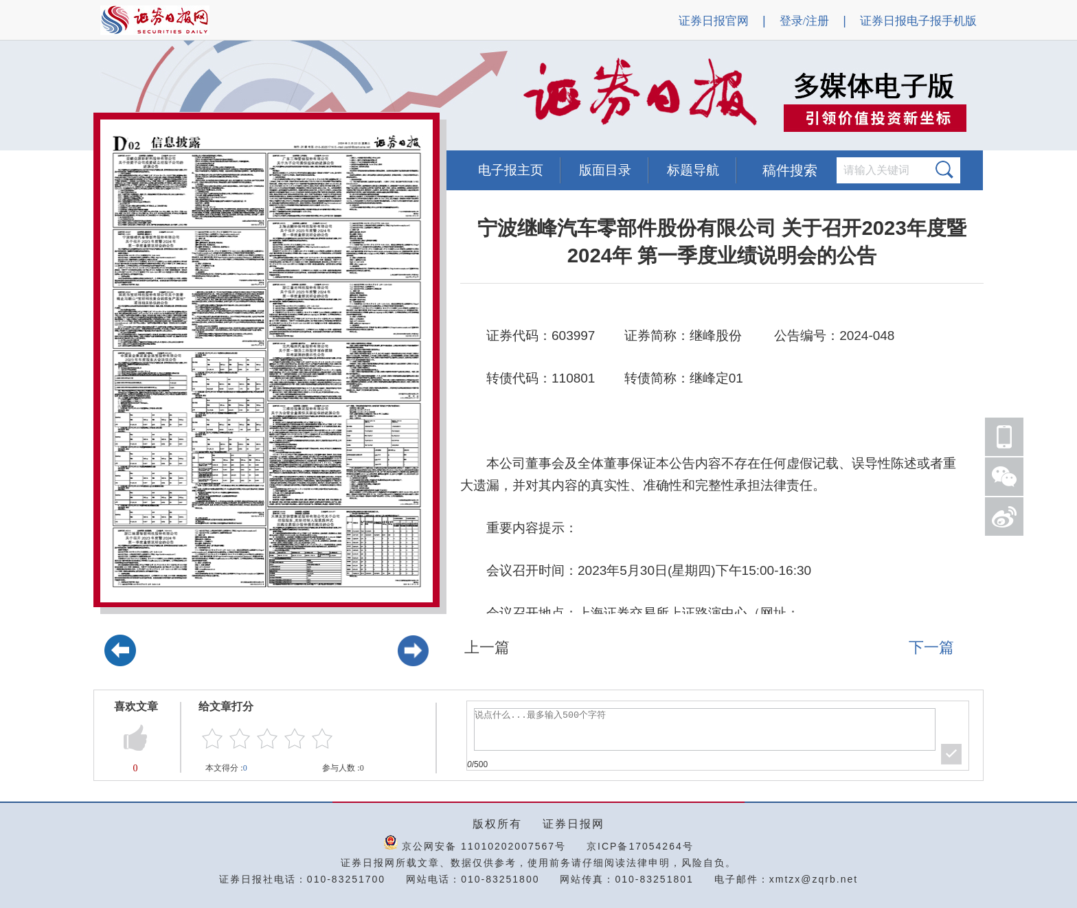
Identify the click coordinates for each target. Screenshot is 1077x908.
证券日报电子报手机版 (918, 20)
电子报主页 (510, 170)
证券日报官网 (714, 20)
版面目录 (605, 170)
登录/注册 (805, 20)
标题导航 (693, 170)
